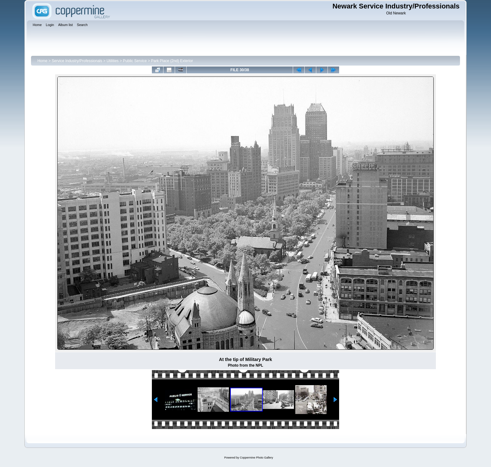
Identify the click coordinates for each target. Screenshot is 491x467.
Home (42, 61)
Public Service (135, 61)
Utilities (112, 61)
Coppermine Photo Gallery (256, 457)
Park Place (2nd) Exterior (172, 61)
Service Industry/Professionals (77, 61)
